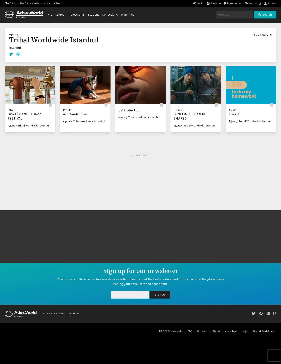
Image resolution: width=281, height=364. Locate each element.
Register (214, 3)
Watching (253, 3)
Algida (232, 110)
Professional (76, 14)
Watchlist (127, 14)
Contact (202, 331)
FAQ (189, 331)
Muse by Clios (51, 3)
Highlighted (56, 14)
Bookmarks (233, 3)
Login (198, 3)
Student (93, 14)
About (216, 331)
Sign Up (160, 294)
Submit (270, 3)
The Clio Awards (29, 3)
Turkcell (178, 110)
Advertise (231, 331)
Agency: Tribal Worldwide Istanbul (29, 125)
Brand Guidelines (263, 331)
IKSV (10, 110)
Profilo (67, 110)
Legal (245, 331)
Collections (110, 14)
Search (265, 14)
